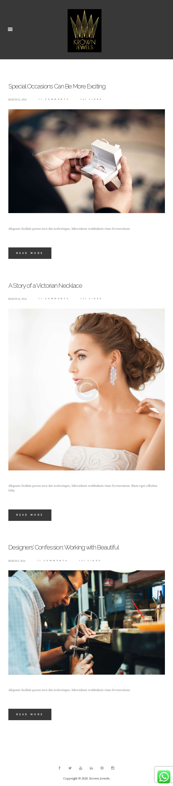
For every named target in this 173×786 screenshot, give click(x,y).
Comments (54, 99)
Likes (91, 99)
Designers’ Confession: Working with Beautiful (63, 547)
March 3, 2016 (17, 561)
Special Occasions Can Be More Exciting (56, 86)
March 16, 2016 (17, 299)
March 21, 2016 (17, 99)
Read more (30, 253)
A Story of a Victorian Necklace (45, 285)
